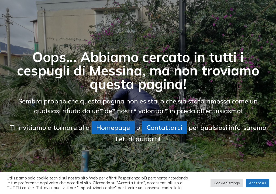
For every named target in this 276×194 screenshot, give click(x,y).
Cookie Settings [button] (227, 183)
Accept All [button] (257, 183)
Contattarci (164, 127)
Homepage (113, 127)
